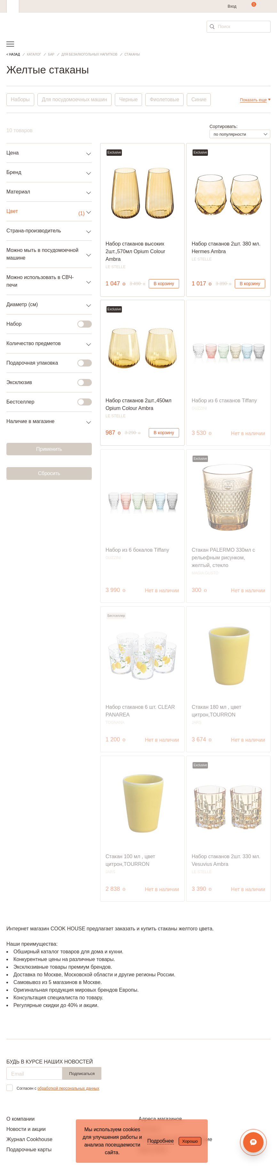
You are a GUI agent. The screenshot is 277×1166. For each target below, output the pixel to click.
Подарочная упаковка (45, 363)
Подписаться (82, 1073)
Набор (45, 324)
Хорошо (190, 1141)
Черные (128, 99)
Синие (199, 99)
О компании (20, 1119)
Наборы (20, 99)
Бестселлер (45, 401)
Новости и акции (26, 1129)
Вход (232, 6)
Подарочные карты (28, 1149)
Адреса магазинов (160, 1119)
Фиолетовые (164, 99)
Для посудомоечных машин (74, 99)
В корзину (164, 283)
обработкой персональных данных (68, 1088)
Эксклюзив (45, 382)
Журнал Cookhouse (29, 1139)
